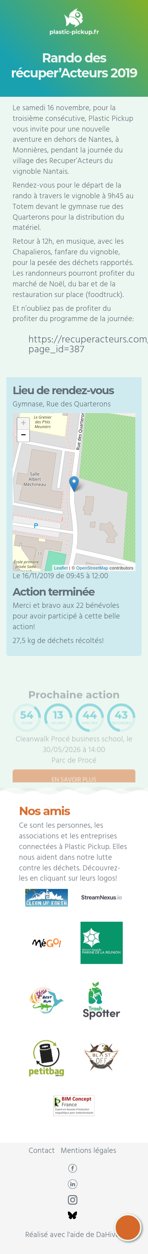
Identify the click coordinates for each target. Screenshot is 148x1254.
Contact (42, 1151)
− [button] (23, 436)
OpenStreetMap (92, 568)
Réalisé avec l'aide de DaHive (72, 1235)
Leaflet (61, 568)
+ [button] (23, 424)
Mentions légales (88, 1151)
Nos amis (44, 829)
